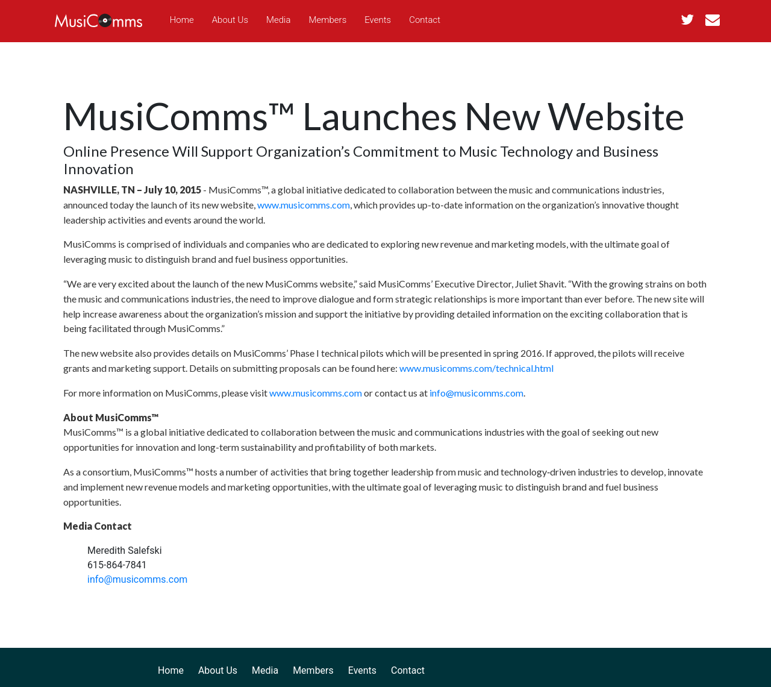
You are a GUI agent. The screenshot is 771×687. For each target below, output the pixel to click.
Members (328, 19)
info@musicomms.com (476, 392)
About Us (230, 19)
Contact (424, 19)
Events (377, 19)
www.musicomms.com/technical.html (476, 368)
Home (182, 19)
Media (278, 19)
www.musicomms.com (303, 204)
